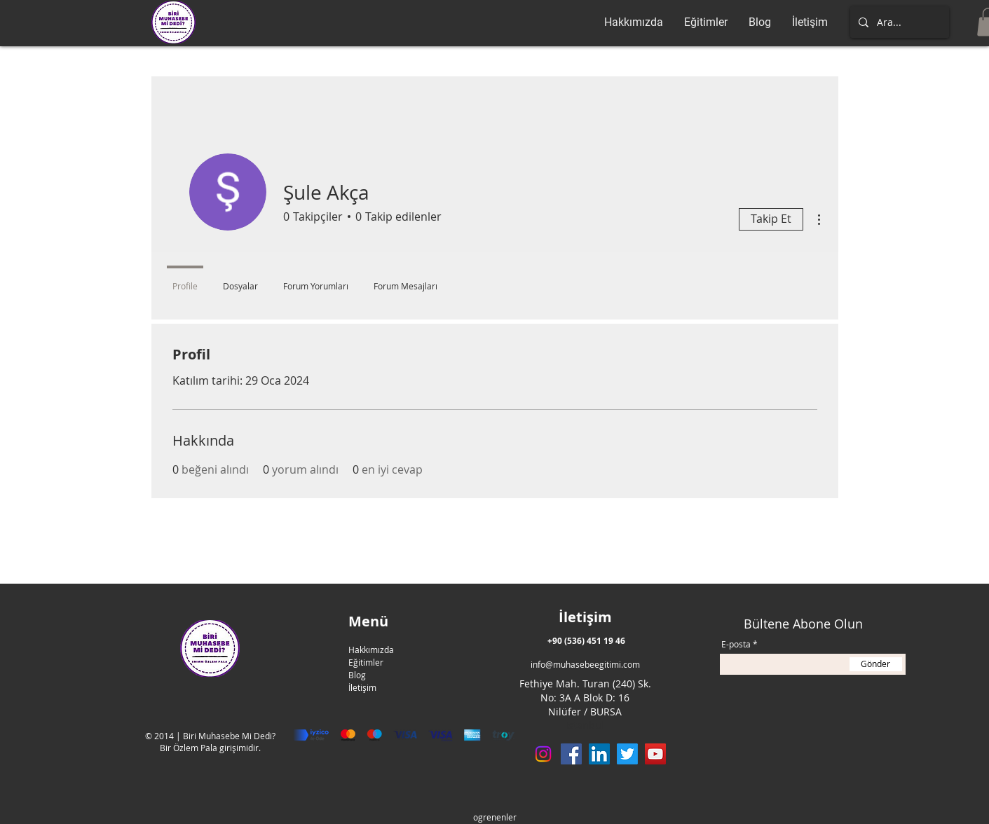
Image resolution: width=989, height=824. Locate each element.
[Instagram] (543, 753)
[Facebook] (571, 753)
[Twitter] (627, 753)
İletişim (362, 687)
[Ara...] (898, 22)
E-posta (736, 644)
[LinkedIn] (599, 753)
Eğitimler (365, 662)
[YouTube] (655, 753)
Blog (357, 674)
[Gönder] (876, 664)
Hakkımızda (371, 649)
